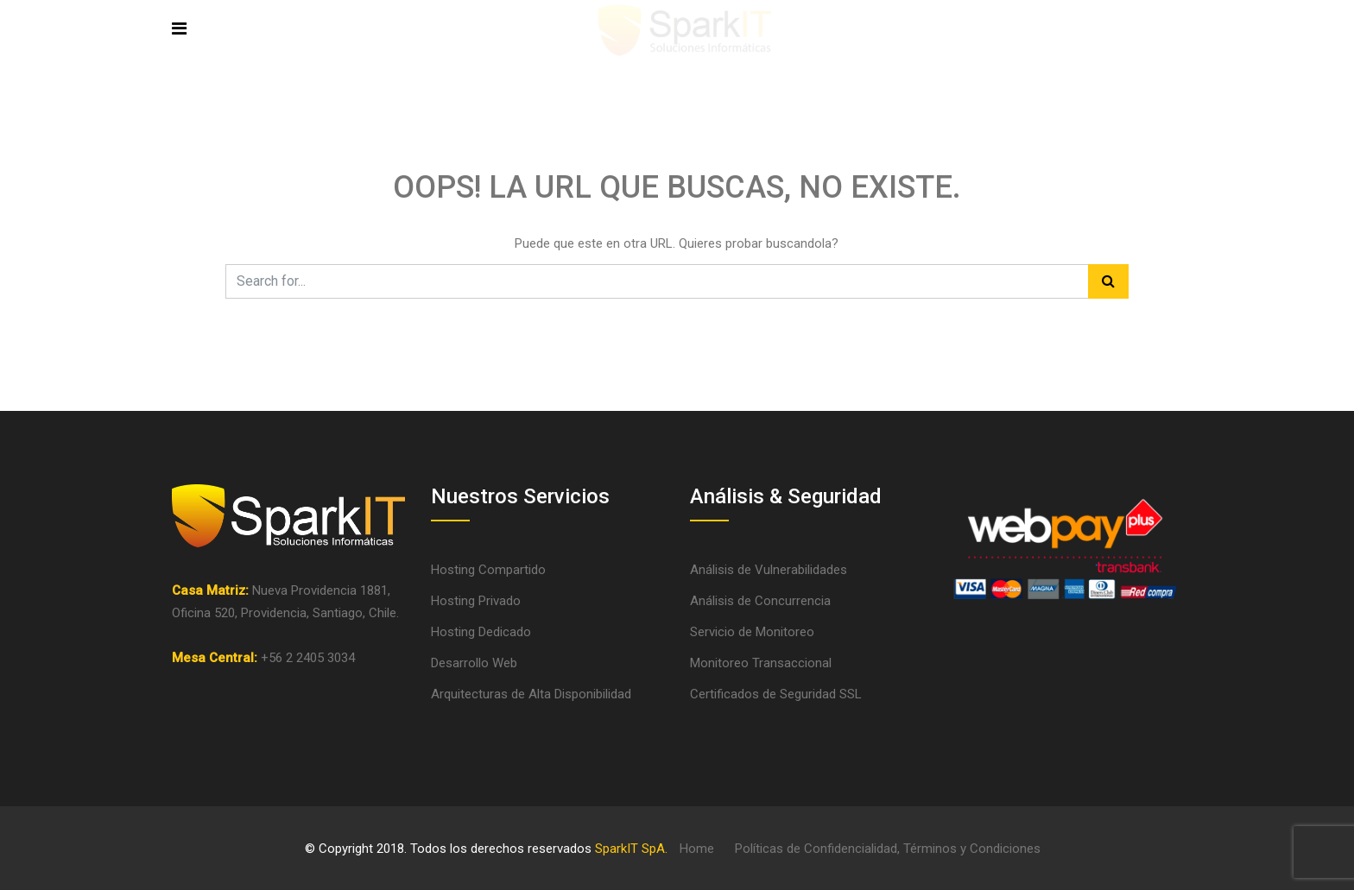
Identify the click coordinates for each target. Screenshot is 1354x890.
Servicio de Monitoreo (752, 632)
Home (697, 848)
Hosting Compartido (488, 570)
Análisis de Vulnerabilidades (768, 570)
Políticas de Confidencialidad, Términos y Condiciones (888, 848)
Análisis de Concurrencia (760, 601)
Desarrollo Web (474, 663)
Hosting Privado (476, 601)
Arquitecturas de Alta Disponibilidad (531, 694)
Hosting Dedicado (481, 632)
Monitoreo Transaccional (761, 663)
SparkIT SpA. (631, 848)
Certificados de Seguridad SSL (776, 694)
